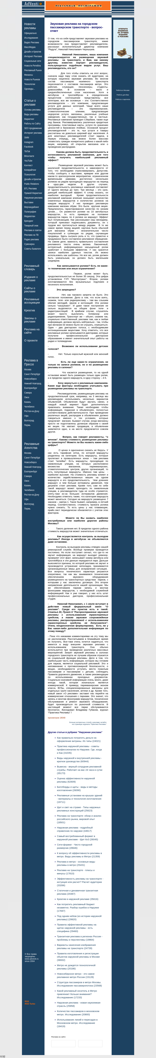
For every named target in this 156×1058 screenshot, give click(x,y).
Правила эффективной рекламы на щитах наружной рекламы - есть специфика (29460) (76, 927)
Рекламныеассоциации (32, 301)
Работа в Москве (122, 90)
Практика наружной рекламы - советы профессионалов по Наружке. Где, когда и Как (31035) (79, 749)
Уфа (26, 415)
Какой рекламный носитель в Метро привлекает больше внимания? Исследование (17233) (77, 994)
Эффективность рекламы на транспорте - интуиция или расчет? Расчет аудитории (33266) (80, 882)
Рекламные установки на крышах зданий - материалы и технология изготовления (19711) (79, 798)
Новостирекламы (30, 26)
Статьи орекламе (30, 102)
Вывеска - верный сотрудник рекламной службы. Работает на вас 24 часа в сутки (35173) (79, 769)
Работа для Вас (123, 95)
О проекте (31, 340)
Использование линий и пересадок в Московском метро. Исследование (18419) (77, 1023)
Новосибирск (30, 378)
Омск (26, 397)
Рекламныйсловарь (31, 267)
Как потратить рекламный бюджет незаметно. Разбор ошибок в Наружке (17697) (78, 907)
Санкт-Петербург (32, 374)
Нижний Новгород (32, 383)
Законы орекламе (30, 320)
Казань (27, 402)
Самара (28, 392)
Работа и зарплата (122, 99)
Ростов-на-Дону (31, 411)
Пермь (27, 425)
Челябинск (29, 406)
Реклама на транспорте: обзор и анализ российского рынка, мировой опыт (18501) (79, 819)
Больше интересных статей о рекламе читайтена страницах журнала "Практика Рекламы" (88, 723)
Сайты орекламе (30, 289)
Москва (27, 369)
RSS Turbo (30, 1004)
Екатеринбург (30, 388)
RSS (27, 1001)
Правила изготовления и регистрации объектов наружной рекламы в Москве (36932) (78, 956)
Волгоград (29, 420)
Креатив (29, 310)
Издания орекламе (31, 278)
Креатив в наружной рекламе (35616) (77, 899)
